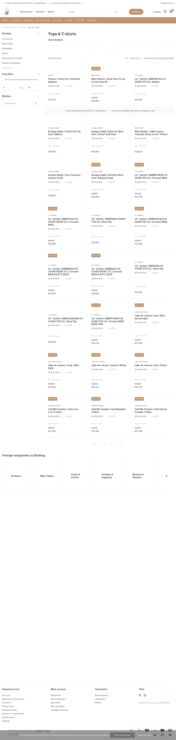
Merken (51, 11)
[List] (126, 58)
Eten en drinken (43, 20)
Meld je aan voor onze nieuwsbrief (154, 702)
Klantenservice (167, 3)
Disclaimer (6, 702)
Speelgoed (28, 20)
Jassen (5, 53)
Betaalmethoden (9, 710)
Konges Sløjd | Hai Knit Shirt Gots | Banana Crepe (107, 176)
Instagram (136, 11)
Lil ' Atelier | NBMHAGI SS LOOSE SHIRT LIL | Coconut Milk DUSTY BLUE (106, 271)
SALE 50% (79, 20)
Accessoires (7, 39)
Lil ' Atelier (139, 75)
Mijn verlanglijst (57, 706)
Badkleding (7, 48)
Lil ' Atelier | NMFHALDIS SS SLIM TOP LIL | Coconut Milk (151, 220)
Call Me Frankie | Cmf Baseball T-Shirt (108, 410)
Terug (5, 27)
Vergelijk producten (59, 710)
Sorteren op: (149, 58)
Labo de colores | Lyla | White (151, 365)
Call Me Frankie (54, 405)
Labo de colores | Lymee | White (108, 365)
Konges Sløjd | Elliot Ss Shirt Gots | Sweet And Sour (107, 133)
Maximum (33, 87)
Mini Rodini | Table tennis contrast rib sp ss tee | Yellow (151, 133)
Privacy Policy (8, 706)
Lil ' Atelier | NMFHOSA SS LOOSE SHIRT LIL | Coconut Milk (63, 222)
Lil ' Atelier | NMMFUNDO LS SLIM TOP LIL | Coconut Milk (151, 176)
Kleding (5, 20)
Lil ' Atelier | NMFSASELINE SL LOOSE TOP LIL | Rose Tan (65, 320)
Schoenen (15, 20)
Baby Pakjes (7, 43)
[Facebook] (140, 695)
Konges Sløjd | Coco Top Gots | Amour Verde (64, 176)
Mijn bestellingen (58, 699)
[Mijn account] (157, 11)
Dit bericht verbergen (122, 735)
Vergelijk (66, 86)
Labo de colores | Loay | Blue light (63, 367)
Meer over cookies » (146, 735)
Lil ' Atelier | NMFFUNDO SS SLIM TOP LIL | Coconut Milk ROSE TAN (107, 321)
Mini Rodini (95, 75)
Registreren (56, 695)
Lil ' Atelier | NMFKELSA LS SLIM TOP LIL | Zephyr (150, 80)
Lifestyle (68, 20)
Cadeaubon (40, 11)
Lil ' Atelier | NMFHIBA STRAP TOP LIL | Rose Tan (108, 220)
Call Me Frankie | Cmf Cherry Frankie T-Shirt (151, 410)
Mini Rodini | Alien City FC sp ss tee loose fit (108, 80)
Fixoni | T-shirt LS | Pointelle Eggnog (64, 80)
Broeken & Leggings (11, 63)
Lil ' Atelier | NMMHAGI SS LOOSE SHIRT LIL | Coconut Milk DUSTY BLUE (63, 271)
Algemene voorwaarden (13, 699)
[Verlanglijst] (165, 11)
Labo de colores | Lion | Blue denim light (150, 317)
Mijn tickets (56, 702)
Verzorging (57, 20)
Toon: (132, 58)
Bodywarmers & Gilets (12, 58)
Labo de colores (141, 312)
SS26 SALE (92, 20)
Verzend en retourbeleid (13, 713)
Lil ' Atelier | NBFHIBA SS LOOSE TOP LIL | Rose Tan (149, 267)
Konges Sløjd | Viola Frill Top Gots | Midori (64, 133)
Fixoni (50, 75)
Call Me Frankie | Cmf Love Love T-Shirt (63, 410)
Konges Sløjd (53, 128)
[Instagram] (145, 695)
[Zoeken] (92, 11)
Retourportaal (26, 11)
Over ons (6, 695)
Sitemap (6, 721)
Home (14, 27)
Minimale (8, 87)
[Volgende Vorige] (121, 444)
